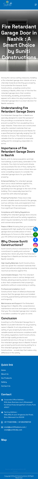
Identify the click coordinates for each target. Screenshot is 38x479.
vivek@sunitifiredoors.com (15, 427)
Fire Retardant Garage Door (12, 115)
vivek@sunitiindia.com (13, 430)
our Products (6, 378)
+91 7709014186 (10, 422)
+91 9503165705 (24, 422)
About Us (4, 374)
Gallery (4, 382)
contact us (5, 386)
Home (3, 370)
